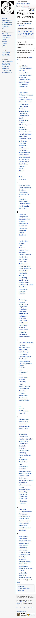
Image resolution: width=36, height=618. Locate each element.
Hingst (21, 384)
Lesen (16, 10)
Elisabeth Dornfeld (24, 204)
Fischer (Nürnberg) (24, 266)
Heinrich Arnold (23, 84)
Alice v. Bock (23, 136)
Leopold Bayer (23, 106)
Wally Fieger (22, 261)
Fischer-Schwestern (25, 268)
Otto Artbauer (23, 86)
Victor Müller (23, 575)
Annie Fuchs (23, 287)
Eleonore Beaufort (24, 111)
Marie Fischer (23, 271)
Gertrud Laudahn (24, 518)
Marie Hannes (23, 350)
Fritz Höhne (22, 391)
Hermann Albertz (24, 73)
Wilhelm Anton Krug (25, 485)
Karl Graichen (23, 323)
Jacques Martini (24, 543)
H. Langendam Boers (25, 511)
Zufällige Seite (5, 26)
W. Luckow (22, 530)
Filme (3, 45)
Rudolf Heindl (23, 372)
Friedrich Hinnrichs (24, 386)
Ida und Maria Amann (25, 75)
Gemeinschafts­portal (7, 20)
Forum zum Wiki (6, 52)
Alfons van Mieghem (25, 561)
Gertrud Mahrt (23, 538)
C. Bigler (21, 122)
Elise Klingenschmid (25, 471)
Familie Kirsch (23, 462)
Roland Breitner (23, 155)
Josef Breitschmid (24, 157)
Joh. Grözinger (23, 325)
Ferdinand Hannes (24, 347)
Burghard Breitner (24, 152)
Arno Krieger (23, 482)
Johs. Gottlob (23, 320)
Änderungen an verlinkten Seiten (6, 64)
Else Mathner (23, 547)
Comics (4, 39)
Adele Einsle (23, 228)
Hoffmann (22, 393)
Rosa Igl (21, 408)
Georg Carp (22, 179)
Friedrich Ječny (23, 421)
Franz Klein (22, 469)
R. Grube (22, 327)
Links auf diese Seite (7, 61)
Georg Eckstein (23, 216)
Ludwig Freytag (23, 280)
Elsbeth (21, 232)
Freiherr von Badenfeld (26, 95)
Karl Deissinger (23, 192)
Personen (21, 590)
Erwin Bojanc (23, 141)
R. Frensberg (23, 278)
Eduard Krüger (23, 492)
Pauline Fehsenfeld (25, 255)
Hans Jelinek (23, 424)
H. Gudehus (22, 332)
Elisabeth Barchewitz (25, 102)
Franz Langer (23, 514)
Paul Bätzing (23, 97)
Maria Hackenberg (24, 361)
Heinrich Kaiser (23, 437)
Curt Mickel (22, 559)
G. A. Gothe (22, 318)
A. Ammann (22, 77)
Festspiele (4, 43)
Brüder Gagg (23, 300)
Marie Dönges (23, 201)
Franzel (21, 275)
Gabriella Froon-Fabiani (26, 284)
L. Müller (21, 570)
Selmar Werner (6, 37)
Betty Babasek (23, 92)
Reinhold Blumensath (25, 134)
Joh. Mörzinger (23, 566)
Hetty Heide (22, 368)
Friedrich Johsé (23, 428)
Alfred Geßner (23, 314)
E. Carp (21, 177)
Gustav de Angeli (24, 82)
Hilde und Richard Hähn (26, 343)
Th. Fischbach (23, 264)
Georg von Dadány (24, 185)
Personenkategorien (24, 588)
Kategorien (21, 586)
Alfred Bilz (22, 127)
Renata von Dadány (25, 187)
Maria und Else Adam (25, 68)
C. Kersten (22, 448)
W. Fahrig (22, 243)
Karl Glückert (23, 316)
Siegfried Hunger (24, 400)
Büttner (21, 171)
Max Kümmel (23, 494)
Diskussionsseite (20, 3)
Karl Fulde (22, 294)
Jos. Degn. (22, 190)
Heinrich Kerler (23, 443)
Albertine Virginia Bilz (25, 125)
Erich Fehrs (22, 248)
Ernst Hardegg (23, 354)
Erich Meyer (22, 557)
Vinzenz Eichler (23, 223)
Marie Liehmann (24, 523)
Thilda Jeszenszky (24, 426)
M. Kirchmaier (23, 459)
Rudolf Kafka (23, 434)
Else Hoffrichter (23, 395)
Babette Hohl (23, 398)
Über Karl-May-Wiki (28, 607)
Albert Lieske (23, 525)
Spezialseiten (5, 66)
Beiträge (28, 3)
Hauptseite (4, 18)
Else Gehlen (22, 311)
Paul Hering (22, 382)
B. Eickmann (23, 226)
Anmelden (18, 6)
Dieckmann (22, 197)
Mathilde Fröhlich (24, 282)
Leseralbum (20, 26)
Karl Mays (28, 23)
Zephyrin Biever (24, 120)
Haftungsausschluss (21, 611)
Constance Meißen (24, 554)
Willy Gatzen (23, 307)
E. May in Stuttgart (24, 552)
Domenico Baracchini (25, 99)
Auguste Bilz (23, 129)
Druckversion (5, 68)
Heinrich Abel (23, 66)
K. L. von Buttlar (24, 159)
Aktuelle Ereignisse (7, 22)
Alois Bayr (22, 109)
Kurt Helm (22, 379)
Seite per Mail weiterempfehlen (6, 55)
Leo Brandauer (23, 150)
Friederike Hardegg (25, 356)
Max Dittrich (22, 199)
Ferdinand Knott (24, 476)
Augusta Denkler (24, 194)
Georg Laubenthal (24, 516)
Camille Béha (23, 164)
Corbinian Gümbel (24, 337)
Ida (20, 406)
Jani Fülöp (22, 291)
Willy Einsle (22, 230)
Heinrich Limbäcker (25, 528)
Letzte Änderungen (7, 24)
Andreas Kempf (23, 441)
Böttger (21, 168)
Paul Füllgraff (23, 289)
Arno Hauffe (22, 359)
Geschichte (5, 47)
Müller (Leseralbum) (25, 577)
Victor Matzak (23, 550)
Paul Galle (22, 302)
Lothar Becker (23, 113)
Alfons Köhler (23, 501)
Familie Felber (23, 257)
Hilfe (33, 10)
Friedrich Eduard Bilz (25, 132)
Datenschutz (19, 607)
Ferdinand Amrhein (24, 79)
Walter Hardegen (24, 352)
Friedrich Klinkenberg (25, 473)
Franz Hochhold (24, 388)
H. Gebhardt (22, 309)
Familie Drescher (24, 206)
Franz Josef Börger (25, 139)
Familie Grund (23, 330)
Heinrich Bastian (24, 104)
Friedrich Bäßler (24, 162)
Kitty (20, 464)
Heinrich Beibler (24, 115)
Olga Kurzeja (23, 496)
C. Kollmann (22, 478)
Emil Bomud (22, 145)
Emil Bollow (22, 143)
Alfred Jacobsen (24, 419)
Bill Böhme (22, 166)
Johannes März (23, 536)
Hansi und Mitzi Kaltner (26, 439)
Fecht (20, 245)
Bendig (21, 118)
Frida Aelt (22, 70)
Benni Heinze (23, 377)
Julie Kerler (22, 446)
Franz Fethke (23, 259)
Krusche (21, 487)
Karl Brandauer (23, 148)
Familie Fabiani (23, 241)
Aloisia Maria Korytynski (26, 480)
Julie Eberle (22, 214)
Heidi (20, 370)
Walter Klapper (23, 466)
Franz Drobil (22, 208)
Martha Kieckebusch (25, 455)
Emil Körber (22, 503)
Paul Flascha (23, 273)
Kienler (21, 457)
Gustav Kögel (23, 498)
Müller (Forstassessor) (25, 568)
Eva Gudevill (23, 334)
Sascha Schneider (6, 35)
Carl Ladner (22, 509)
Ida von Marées (23, 545)
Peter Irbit (22, 413)
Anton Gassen (23, 304)
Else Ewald (22, 235)
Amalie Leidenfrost (24, 521)
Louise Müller (23, 573)
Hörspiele (4, 41)
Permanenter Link (6, 70)
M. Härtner (22, 345)
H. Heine (21, 375)
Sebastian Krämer (24, 489)
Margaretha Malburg (25, 541)
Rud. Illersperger (24, 411)
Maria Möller (22, 564)
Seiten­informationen (7, 72)
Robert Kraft (5, 34)
